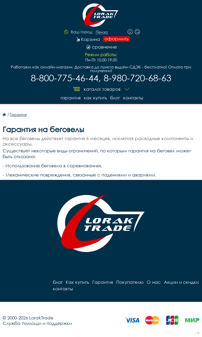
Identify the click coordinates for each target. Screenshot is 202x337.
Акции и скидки (181, 282)
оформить (116, 38)
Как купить (95, 97)
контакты (133, 97)
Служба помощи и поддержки (37, 323)
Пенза (102, 32)
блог (115, 97)
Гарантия (70, 97)
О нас (154, 282)
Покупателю (130, 282)
